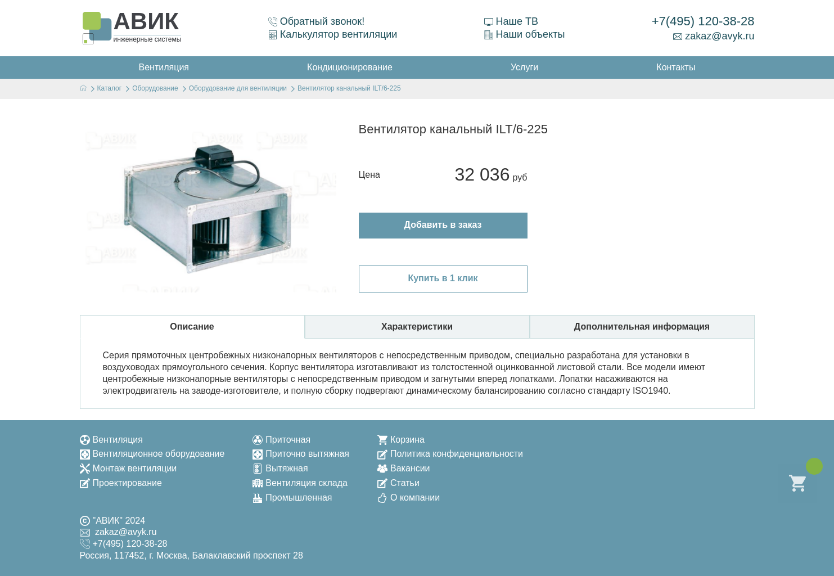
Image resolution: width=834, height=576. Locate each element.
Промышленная (292, 497)
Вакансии (403, 468)
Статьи (398, 483)
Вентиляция (111, 439)
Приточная (281, 439)
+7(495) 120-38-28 (703, 21)
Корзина (401, 439)
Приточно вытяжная (301, 453)
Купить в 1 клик (442, 278)
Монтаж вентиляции (128, 468)
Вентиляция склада (300, 483)
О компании (408, 497)
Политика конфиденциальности (450, 453)
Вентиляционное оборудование (152, 453)
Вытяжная (280, 468)
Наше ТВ (511, 21)
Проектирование (121, 483)
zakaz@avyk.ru (713, 36)
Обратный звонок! (316, 21)
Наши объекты (524, 34)
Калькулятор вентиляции (333, 34)
